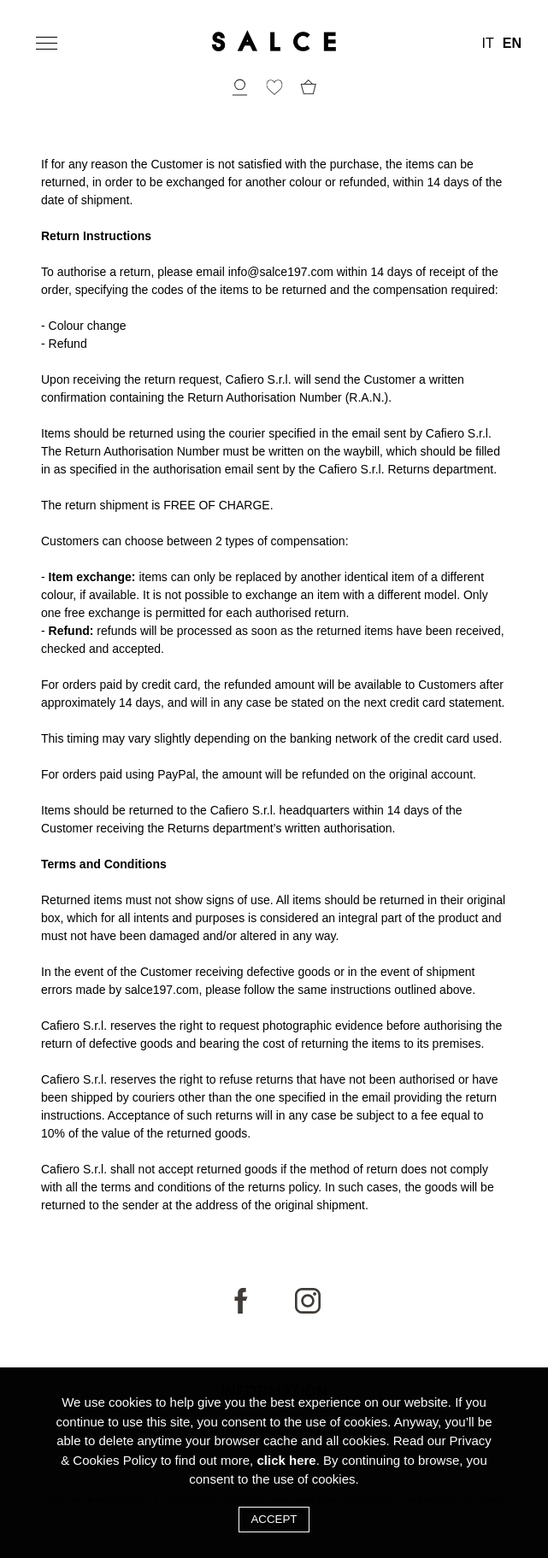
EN (512, 43)
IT (488, 43)
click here (285, 1460)
